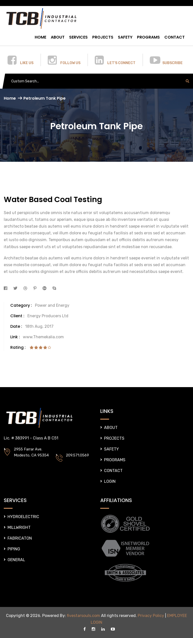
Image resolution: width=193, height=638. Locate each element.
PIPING (14, 549)
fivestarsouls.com (83, 615)
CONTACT (174, 37)
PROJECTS (102, 37)
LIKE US (26, 63)
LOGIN (110, 481)
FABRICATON (20, 538)
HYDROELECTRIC (23, 516)
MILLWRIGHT (19, 527)
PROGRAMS (148, 37)
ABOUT (58, 37)
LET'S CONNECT (121, 63)
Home (10, 98)
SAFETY (125, 37)
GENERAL (16, 559)
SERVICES (78, 37)
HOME (40, 37)
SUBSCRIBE (172, 63)
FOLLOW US (70, 63)
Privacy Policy (151, 615)
